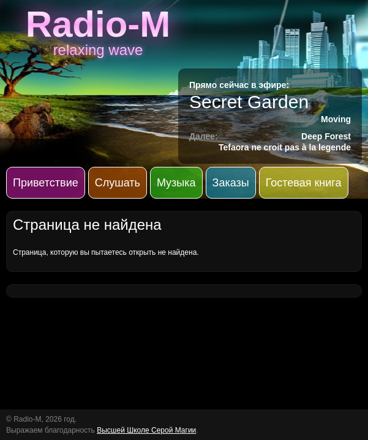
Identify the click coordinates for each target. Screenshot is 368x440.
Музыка (176, 183)
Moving (336, 119)
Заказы (230, 183)
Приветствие (45, 183)
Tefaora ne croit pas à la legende (285, 147)
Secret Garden (249, 102)
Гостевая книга (304, 183)
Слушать (117, 183)
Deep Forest (326, 136)
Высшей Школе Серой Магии (146, 430)
